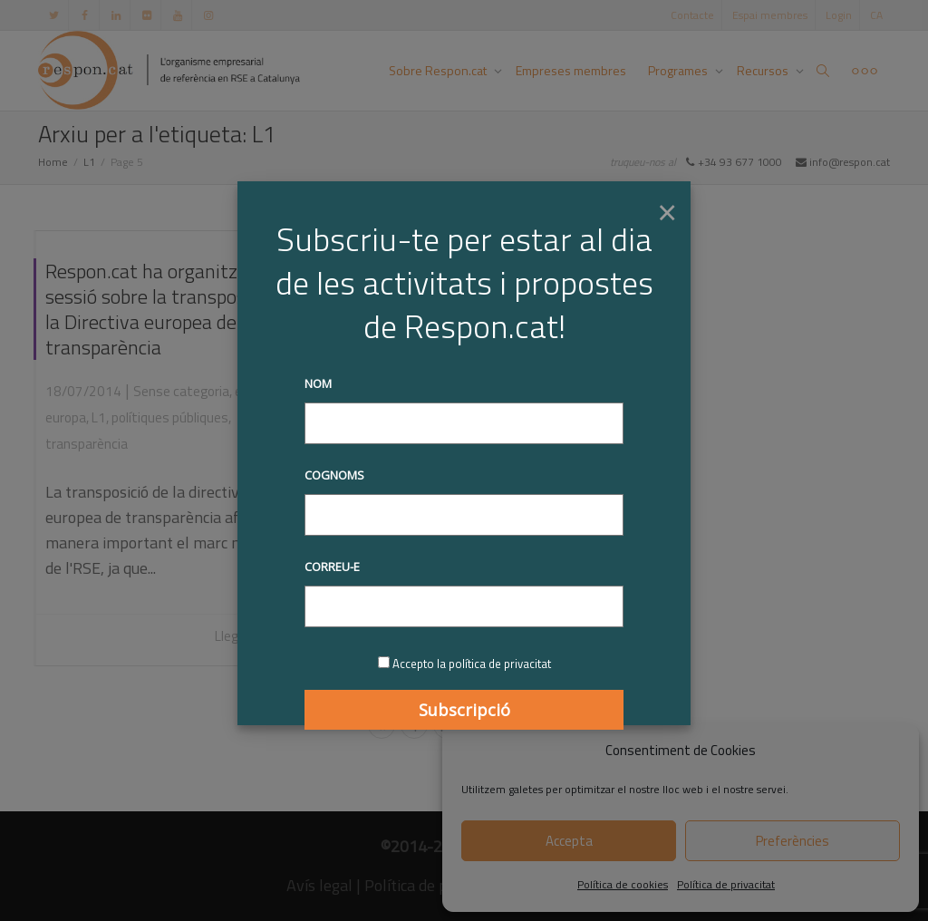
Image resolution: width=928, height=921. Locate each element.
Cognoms (334, 475)
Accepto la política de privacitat (471, 663)
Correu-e (332, 566)
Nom (318, 383)
